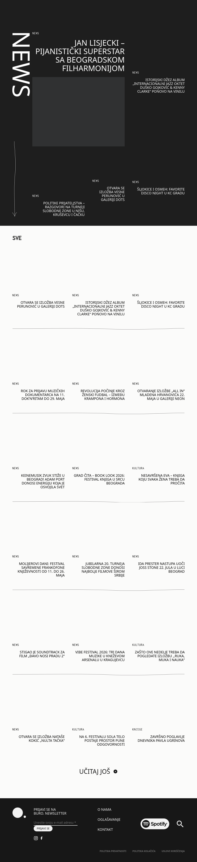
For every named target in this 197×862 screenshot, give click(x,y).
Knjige (137, 729)
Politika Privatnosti (113, 851)
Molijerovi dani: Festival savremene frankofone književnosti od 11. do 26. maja (41, 569)
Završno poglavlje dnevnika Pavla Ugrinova (161, 738)
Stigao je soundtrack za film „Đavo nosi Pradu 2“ (42, 654)
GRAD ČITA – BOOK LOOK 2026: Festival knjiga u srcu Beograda (99, 479)
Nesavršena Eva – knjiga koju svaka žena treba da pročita (162, 479)
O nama (104, 809)
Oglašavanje (109, 819)
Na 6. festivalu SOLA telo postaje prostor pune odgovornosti (102, 740)
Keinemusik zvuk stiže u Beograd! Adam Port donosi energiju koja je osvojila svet (43, 481)
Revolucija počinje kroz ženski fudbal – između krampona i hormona (103, 395)
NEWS (35, 33)
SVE (17, 238)
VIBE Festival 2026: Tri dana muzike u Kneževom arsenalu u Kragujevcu (100, 656)
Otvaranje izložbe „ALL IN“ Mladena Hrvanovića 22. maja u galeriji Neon (161, 395)
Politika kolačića (143, 851)
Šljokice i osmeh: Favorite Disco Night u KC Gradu (161, 191)
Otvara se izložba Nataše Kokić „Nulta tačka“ (42, 738)
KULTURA (138, 644)
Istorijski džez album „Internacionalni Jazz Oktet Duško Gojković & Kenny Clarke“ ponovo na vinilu (159, 85)
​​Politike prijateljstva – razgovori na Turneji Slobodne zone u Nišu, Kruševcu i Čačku (64, 209)
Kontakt (105, 829)
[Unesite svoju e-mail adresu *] (56, 823)
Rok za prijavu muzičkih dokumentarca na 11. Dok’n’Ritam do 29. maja (43, 395)
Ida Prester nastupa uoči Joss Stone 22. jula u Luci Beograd (161, 567)
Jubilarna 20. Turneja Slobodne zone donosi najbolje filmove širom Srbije (103, 569)
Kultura (138, 468)
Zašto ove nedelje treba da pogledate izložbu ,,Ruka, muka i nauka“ (160, 656)
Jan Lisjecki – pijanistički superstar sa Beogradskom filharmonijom (80, 55)
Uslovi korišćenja (173, 851)
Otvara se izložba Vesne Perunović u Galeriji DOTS (112, 194)
